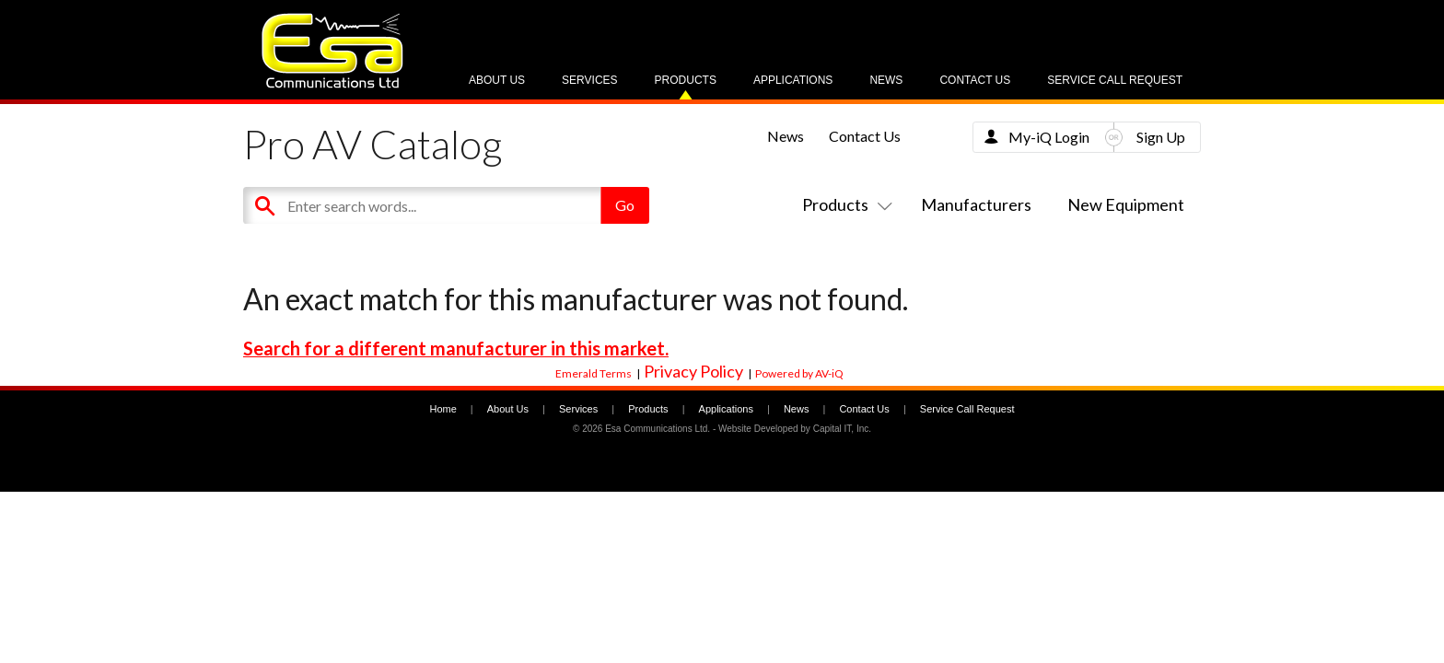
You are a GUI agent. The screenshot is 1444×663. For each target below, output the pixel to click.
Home (442, 408)
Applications (793, 80)
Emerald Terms (593, 373)
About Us (497, 80)
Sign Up (1160, 136)
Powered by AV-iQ (799, 373)
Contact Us (974, 80)
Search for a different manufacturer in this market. (456, 348)
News (885, 80)
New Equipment (1125, 204)
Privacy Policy (693, 371)
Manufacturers (976, 204)
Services (589, 80)
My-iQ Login (1048, 136)
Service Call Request (1114, 80)
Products (685, 80)
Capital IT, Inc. (842, 429)
